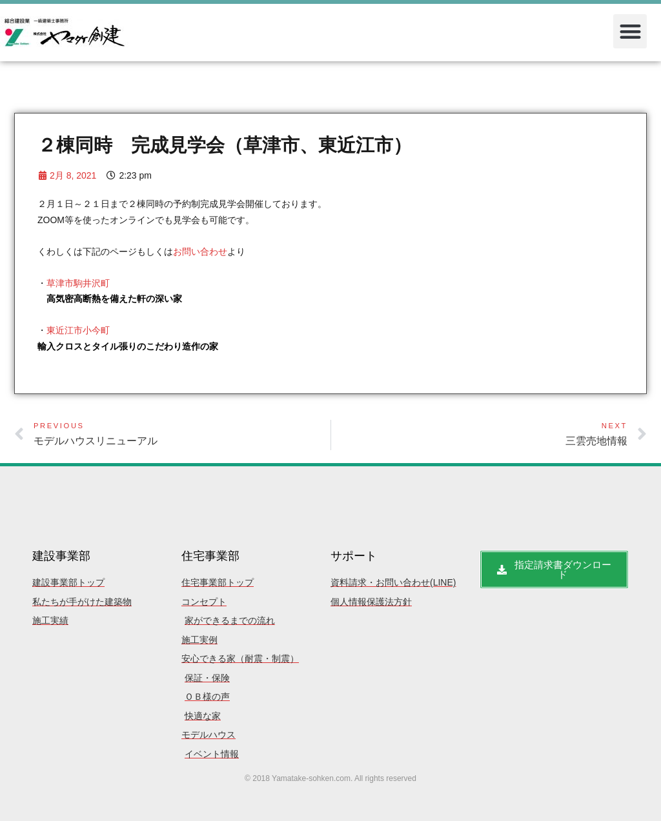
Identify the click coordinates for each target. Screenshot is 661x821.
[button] (630, 31)
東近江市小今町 (78, 330)
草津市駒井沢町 (78, 283)
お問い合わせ (200, 251)
